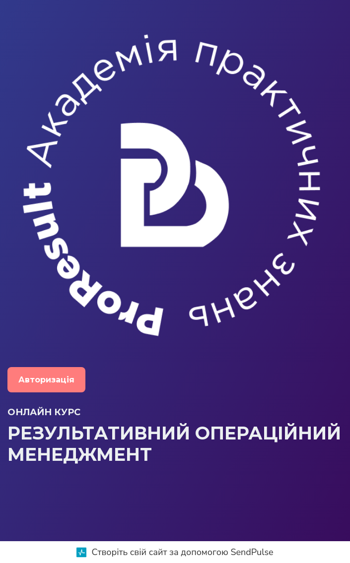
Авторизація (46, 379)
